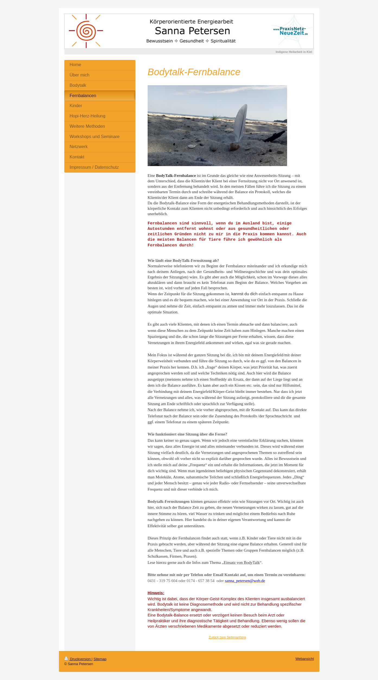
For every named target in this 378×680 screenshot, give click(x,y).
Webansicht (305, 659)
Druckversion (78, 659)
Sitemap (100, 659)
